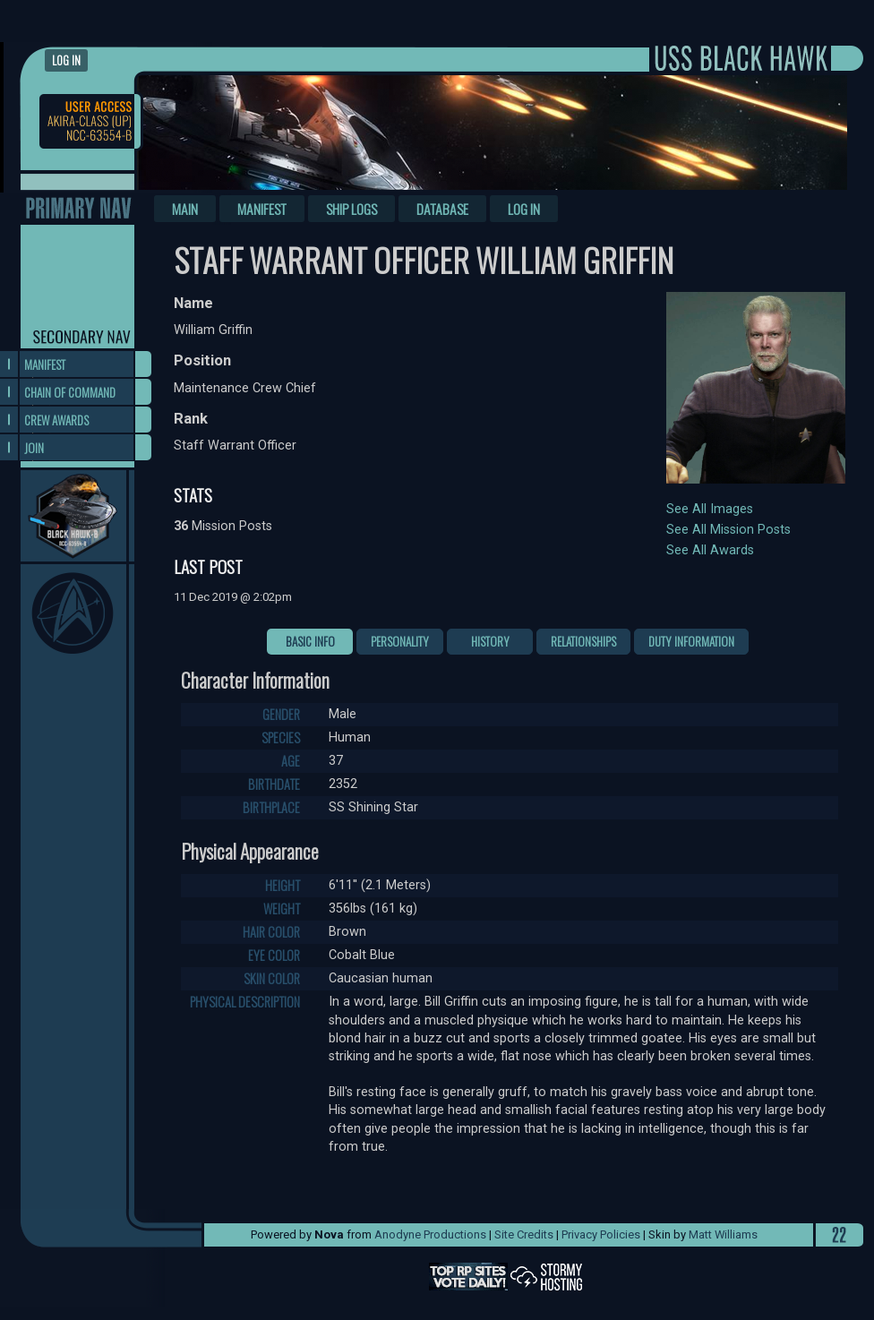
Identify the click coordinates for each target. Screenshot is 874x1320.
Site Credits (523, 1234)
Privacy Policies (600, 1234)
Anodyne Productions (430, 1234)
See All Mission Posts (728, 529)
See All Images (709, 509)
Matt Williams (723, 1234)
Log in (66, 60)
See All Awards (710, 550)
